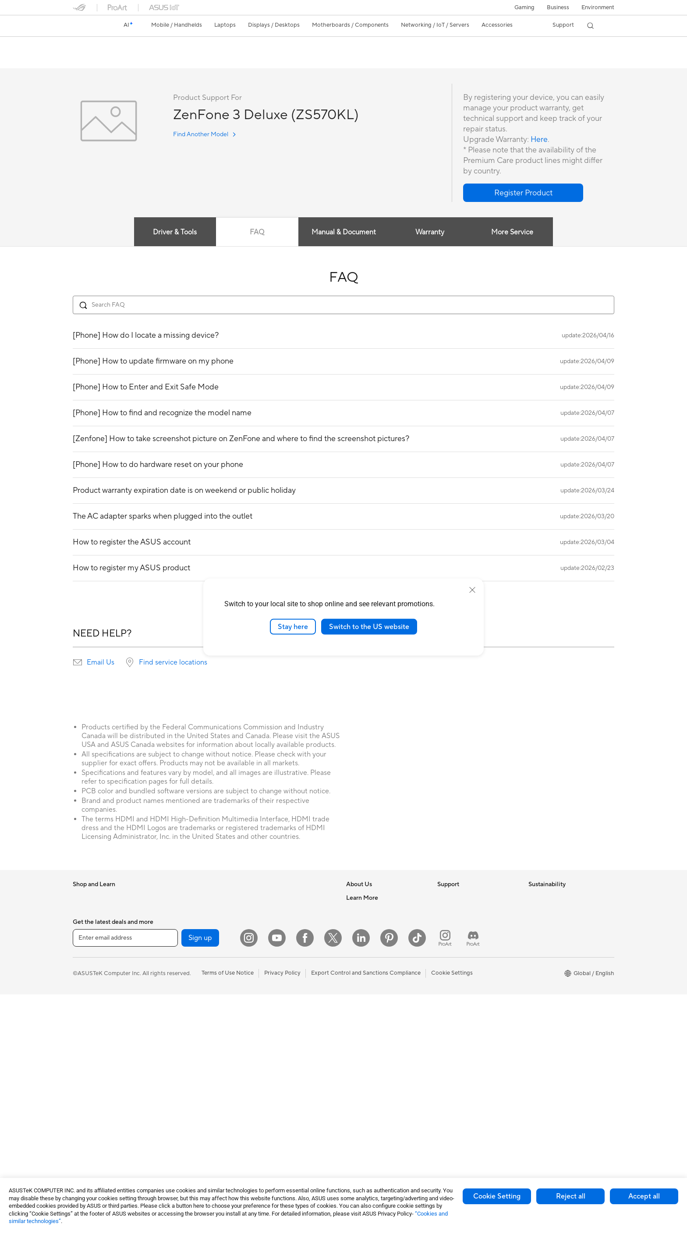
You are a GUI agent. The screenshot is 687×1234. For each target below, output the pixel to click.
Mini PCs (84, 1135)
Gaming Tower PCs (97, 1109)
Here (539, 140)
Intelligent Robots (277, 911)
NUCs (81, 1122)
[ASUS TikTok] (417, 1177)
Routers (173, 1096)
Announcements (367, 924)
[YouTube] (277, 1177)
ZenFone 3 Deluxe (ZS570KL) (132, 45)
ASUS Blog (360, 1095)
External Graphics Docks (195, 1043)
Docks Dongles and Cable (287, 1082)
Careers (356, 911)
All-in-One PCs (92, 1083)
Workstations (180, 898)
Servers (263, 950)
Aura (352, 1121)
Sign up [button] (200, 1177)
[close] (472, 589)
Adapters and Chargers (284, 1069)
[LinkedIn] (361, 1177)
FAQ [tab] (257, 232)
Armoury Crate (365, 1108)
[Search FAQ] (343, 305)
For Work (85, 977)
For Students (89, 1004)
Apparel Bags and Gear (284, 1043)
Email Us (100, 662)
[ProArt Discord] (473, 1177)
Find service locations (173, 662)
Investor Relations (369, 937)
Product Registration (464, 924)
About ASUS (362, 898)
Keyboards (268, 990)
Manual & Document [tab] (344, 232)
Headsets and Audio (280, 1016)
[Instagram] (249, 1177)
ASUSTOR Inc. (365, 963)
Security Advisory (460, 963)
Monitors (84, 1057)
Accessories (88, 937)
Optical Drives (182, 1016)
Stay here (293, 626)
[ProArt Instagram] (445, 1177)
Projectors (86, 1070)
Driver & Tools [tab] (175, 232)
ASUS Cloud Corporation (379, 976)
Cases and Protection (281, 1056)
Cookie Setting (497, 1196)
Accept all (644, 1196)
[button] (524, 7)
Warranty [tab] (430, 232)
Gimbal (263, 1121)
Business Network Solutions (290, 898)
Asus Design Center (371, 1043)
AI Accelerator (182, 1056)
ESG (534, 898)
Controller (267, 1108)
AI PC (353, 1016)
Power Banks (270, 1095)
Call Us (446, 950)
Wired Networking (187, 1142)
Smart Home (270, 963)
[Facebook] (305, 1177)
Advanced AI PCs (368, 1029)
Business (558, 7)
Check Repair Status (464, 898)
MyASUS (449, 990)
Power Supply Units (188, 1003)
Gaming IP (267, 1135)
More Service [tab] (513, 232)
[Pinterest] (389, 1177)
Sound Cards (180, 1069)
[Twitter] (333, 1177)
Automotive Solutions (374, 1069)
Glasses (173, 924)
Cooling (173, 990)
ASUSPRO (360, 1056)
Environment (597, 7)
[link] (88, 26)
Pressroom (360, 950)
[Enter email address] (125, 1177)
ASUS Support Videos (466, 976)
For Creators (89, 990)
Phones (82, 911)
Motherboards (182, 951)
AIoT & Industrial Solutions (288, 924)
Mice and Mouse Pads (282, 1003)
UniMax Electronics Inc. (376, 990)
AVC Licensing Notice (374, 1082)
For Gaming (88, 1017)
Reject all (570, 1196)
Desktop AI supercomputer (289, 937)
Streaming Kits (273, 1029)
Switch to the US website (369, 626)
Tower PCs (86, 1096)
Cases (171, 977)
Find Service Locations (466, 911)
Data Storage (180, 1029)
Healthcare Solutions (100, 924)
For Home (86, 964)
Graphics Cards (183, 964)
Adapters (175, 1129)
